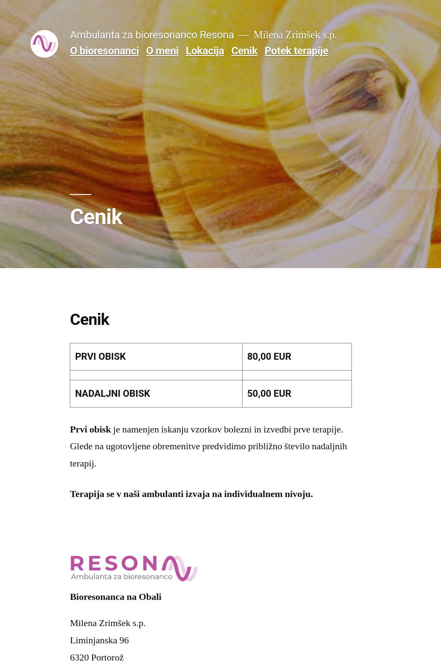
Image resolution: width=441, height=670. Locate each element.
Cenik (244, 50)
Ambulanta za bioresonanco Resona (152, 34)
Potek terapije (296, 50)
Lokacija (205, 50)
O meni (162, 50)
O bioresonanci (104, 50)
